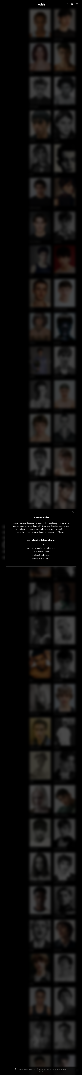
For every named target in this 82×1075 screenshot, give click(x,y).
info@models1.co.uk (43, 555)
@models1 (38, 548)
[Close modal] (73, 512)
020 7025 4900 (43, 558)
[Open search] (68, 4)
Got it (41, 1072)
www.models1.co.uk (41, 545)
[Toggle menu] (77, 4)
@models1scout (49, 548)
